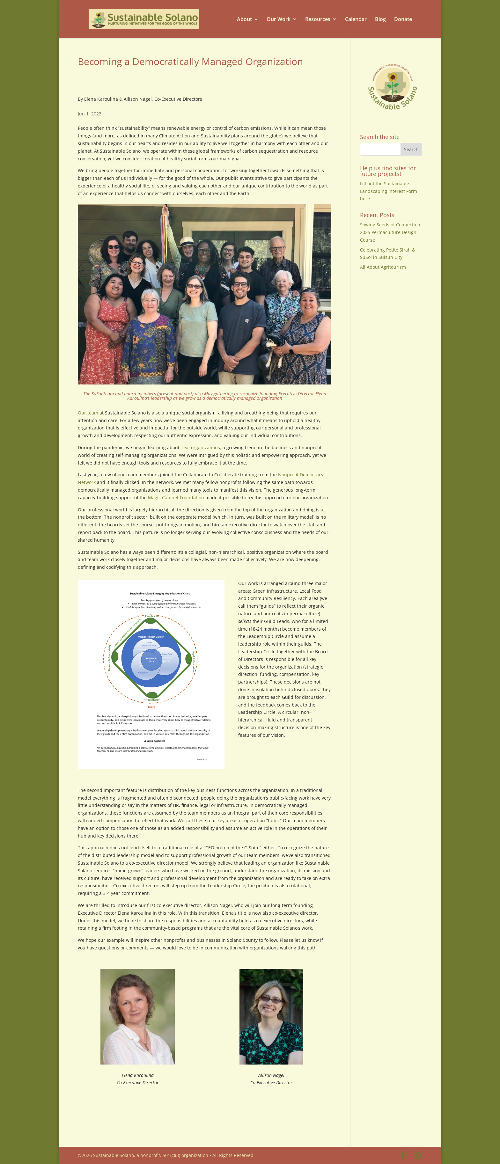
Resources (317, 19)
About (244, 19)
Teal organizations (200, 447)
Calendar (356, 19)
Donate (403, 19)
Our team (88, 413)
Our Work (278, 19)
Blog (380, 19)
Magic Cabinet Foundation (176, 497)
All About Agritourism (383, 267)
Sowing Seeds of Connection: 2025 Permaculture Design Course (391, 232)
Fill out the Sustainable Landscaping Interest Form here (388, 191)
